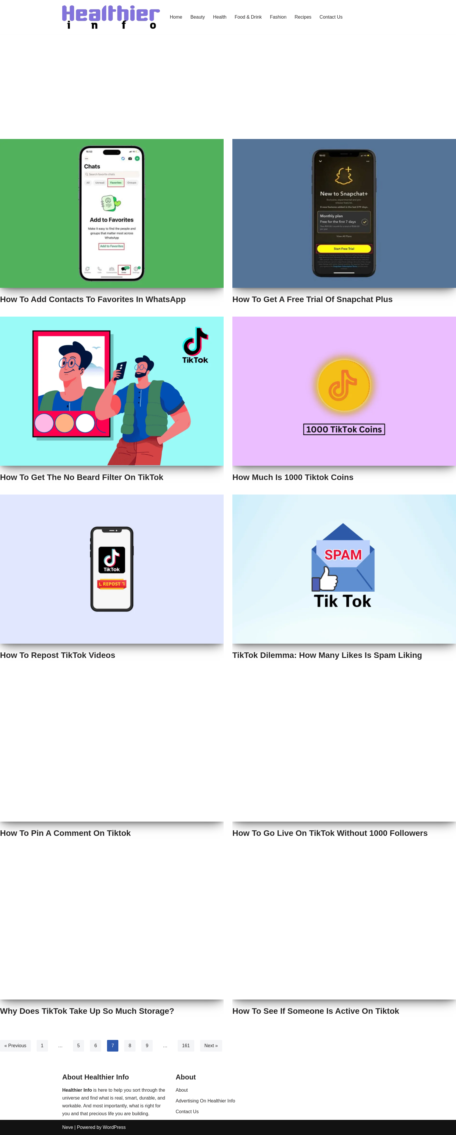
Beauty (197, 17)
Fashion (278, 17)
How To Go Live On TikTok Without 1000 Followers (330, 833)
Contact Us (331, 17)
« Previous (15, 1045)
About (182, 1090)
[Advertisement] (228, 95)
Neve (67, 1127)
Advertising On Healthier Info (205, 1100)
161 (186, 1045)
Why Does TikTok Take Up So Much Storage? (87, 1011)
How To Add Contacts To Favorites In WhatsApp (93, 299)
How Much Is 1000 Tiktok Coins (292, 477)
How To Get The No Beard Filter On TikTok (81, 477)
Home (176, 17)
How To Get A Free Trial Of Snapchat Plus (312, 299)
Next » (211, 1045)
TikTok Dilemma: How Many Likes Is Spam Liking (327, 655)
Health (220, 17)
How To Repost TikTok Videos (57, 655)
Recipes (303, 17)
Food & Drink (248, 17)
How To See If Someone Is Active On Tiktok (315, 1011)
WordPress (114, 1127)
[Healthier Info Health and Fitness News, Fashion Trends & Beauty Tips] (111, 17)
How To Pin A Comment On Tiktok (65, 833)
